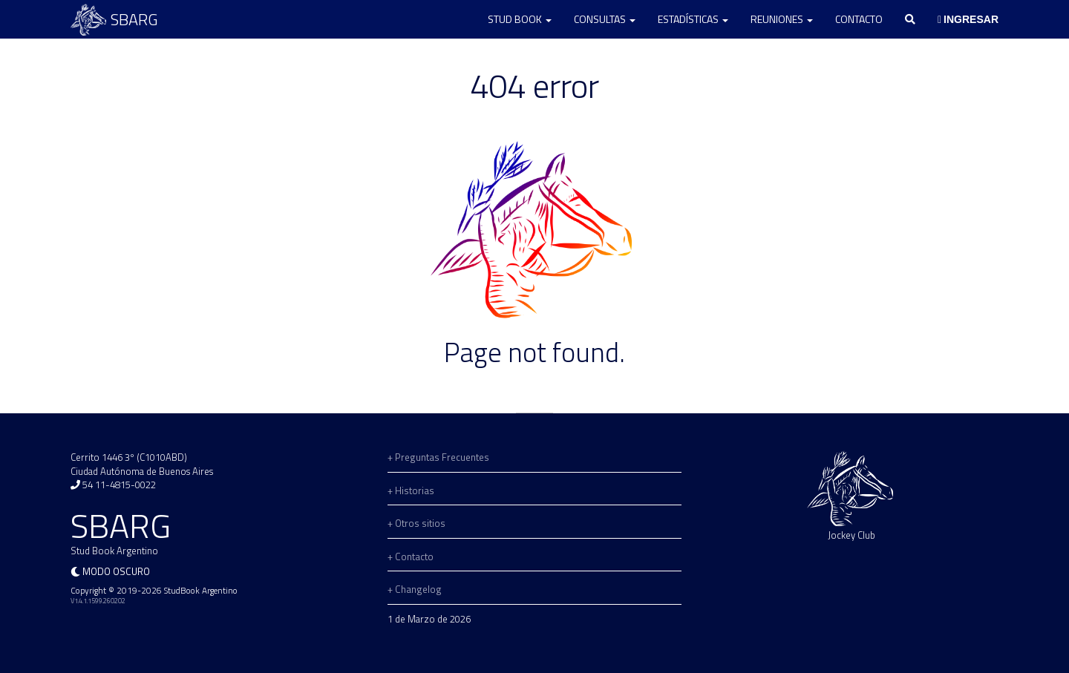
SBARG (114, 20)
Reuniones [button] (782, 19)
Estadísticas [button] (693, 19)
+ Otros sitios (416, 523)
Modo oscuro (116, 571)
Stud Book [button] (520, 19)
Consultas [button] (604, 19)
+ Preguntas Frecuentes (438, 457)
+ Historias (411, 490)
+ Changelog (415, 589)
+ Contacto (411, 556)
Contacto (859, 19)
